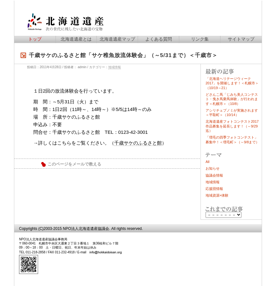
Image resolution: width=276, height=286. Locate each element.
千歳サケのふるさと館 (138, 143)
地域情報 (114, 67)
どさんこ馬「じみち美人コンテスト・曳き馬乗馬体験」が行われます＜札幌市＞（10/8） (232, 99)
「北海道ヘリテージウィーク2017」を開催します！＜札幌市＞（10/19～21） (232, 83)
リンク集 (200, 39)
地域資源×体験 (217, 195)
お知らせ (213, 168)
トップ (35, 39)
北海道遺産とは (76, 39)
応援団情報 (214, 189)
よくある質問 (158, 39)
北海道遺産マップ (117, 39)
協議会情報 (214, 175)
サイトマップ (241, 39)
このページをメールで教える (74, 164)
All (207, 162)
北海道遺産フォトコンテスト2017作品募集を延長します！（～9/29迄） (232, 126)
